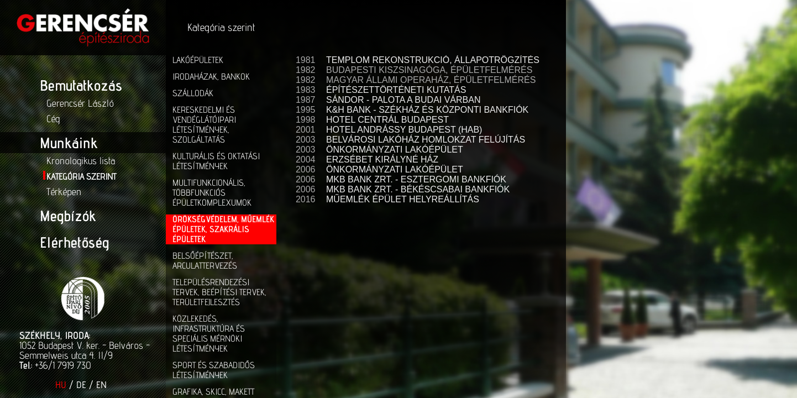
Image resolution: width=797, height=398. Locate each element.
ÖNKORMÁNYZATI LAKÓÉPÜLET (394, 149)
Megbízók (68, 215)
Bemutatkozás (81, 85)
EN (101, 384)
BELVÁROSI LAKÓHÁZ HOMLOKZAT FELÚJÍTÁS (425, 139)
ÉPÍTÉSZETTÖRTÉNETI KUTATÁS (396, 90)
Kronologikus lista (80, 160)
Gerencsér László (80, 103)
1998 (304, 119)
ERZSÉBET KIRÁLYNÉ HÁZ (382, 159)
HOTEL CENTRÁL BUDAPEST (387, 119)
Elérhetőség (74, 242)
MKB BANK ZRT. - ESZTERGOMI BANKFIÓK (416, 179)
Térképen (63, 191)
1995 (304, 109)
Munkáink (68, 142)
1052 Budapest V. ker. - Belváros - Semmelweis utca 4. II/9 (84, 350)
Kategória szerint (81, 176)
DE (81, 384)
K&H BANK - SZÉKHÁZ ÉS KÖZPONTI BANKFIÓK (427, 109)
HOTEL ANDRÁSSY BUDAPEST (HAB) (404, 129)
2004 (304, 159)
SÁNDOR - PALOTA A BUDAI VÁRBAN (403, 99)
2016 (304, 199)
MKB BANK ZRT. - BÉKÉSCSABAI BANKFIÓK (418, 189)
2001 (304, 129)
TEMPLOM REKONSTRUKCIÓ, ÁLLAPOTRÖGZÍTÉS (432, 60)
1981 (304, 60)
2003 (304, 139)
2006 (304, 169)
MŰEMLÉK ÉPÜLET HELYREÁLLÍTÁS (402, 199)
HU (60, 384)
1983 (304, 90)
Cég (53, 118)
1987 (304, 99)
